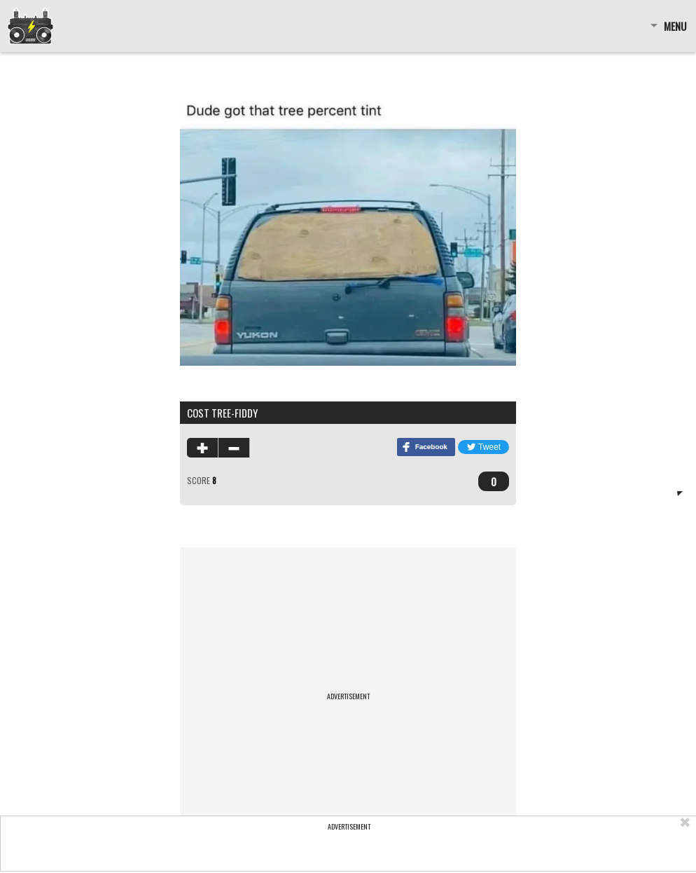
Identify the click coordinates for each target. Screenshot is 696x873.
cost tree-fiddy (222, 412)
